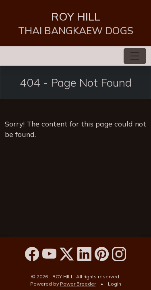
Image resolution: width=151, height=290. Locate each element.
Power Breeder (78, 284)
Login (114, 284)
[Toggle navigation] (135, 56)
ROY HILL (75, 16)
